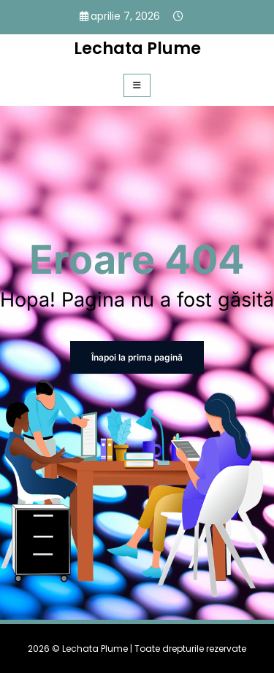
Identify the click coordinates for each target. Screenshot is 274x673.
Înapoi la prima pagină (137, 357)
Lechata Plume (137, 48)
